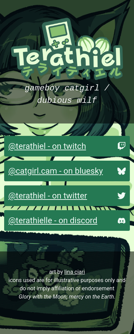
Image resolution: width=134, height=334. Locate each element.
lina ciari (74, 272)
